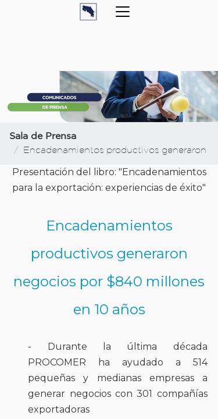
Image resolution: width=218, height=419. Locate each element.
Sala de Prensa (42, 136)
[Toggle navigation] (122, 11)
